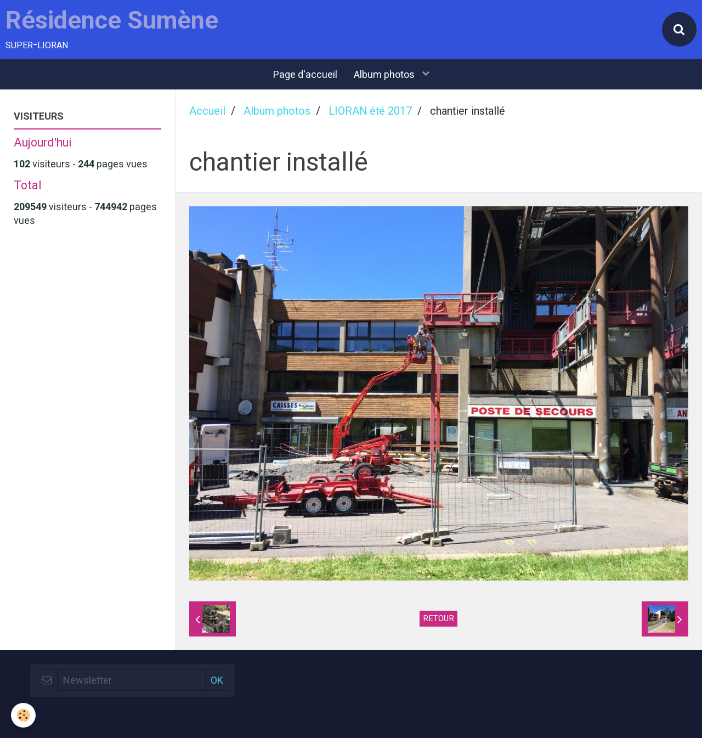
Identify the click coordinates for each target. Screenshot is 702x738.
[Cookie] (23, 715)
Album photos (385, 74)
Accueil (207, 111)
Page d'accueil (305, 74)
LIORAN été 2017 (370, 111)
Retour (438, 618)
